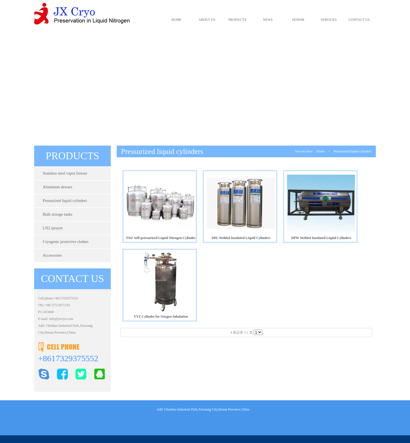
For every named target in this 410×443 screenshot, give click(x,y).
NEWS (268, 20)
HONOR (298, 20)
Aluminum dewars (57, 187)
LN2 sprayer (53, 228)
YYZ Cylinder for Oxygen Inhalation (161, 317)
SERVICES (329, 20)
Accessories (52, 255)
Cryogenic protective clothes (66, 242)
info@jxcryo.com (61, 319)
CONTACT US (359, 20)
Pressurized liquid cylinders (65, 201)
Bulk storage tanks (57, 214)
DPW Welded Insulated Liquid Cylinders (321, 238)
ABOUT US (206, 20)
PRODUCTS (237, 20)
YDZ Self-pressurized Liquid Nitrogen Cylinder (161, 238)
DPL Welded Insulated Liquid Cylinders (241, 238)
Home (321, 151)
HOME (176, 20)
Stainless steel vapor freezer (65, 173)
